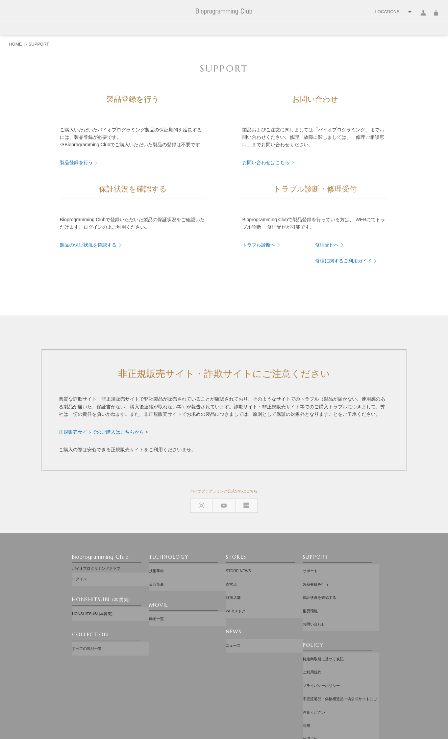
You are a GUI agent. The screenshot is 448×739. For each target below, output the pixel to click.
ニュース (233, 621)
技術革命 (156, 568)
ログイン (423, 16)
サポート (310, 568)
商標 (306, 668)
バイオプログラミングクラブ (96, 568)
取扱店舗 (233, 584)
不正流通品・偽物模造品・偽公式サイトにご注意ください (340, 656)
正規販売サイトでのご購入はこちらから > (103, 432)
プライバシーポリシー (321, 645)
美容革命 (156, 577)
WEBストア (235, 592)
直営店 (231, 577)
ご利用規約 (312, 637)
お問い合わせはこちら (266, 162)
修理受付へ (327, 245)
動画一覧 (156, 606)
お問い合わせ (314, 600)
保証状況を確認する (319, 584)
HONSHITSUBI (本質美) (92, 606)
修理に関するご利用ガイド (343, 260)
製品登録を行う (76, 162)
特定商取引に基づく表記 (323, 629)
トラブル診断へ (258, 245)
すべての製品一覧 (87, 635)
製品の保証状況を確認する (88, 245)
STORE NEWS (238, 568)
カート (436, 16)
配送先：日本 (225, 701)
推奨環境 (310, 592)
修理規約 (310, 676)
